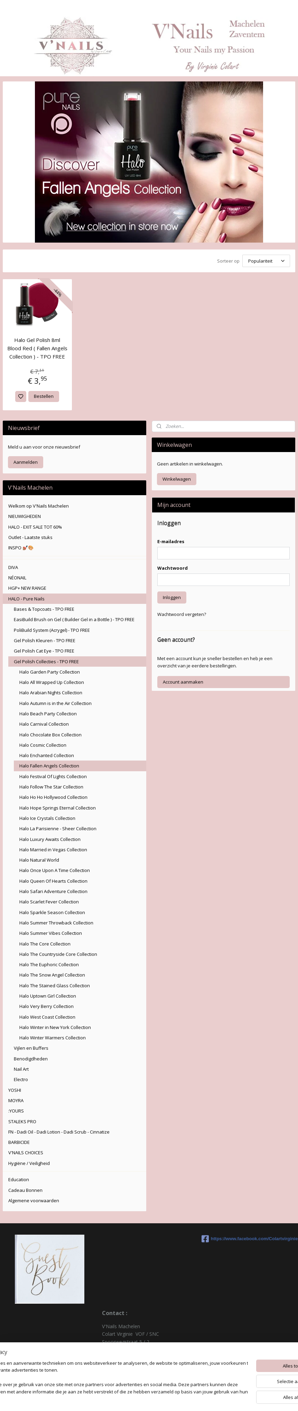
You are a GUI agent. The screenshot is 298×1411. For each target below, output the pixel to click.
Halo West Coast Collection (47, 1016)
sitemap (174, 1398)
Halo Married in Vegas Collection (53, 848)
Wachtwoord (172, 567)
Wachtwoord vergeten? (181, 613)
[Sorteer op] (266, 260)
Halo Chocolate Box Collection (50, 734)
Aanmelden (25, 461)
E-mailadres (170, 540)
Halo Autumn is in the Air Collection (55, 702)
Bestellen (44, 395)
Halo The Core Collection (45, 943)
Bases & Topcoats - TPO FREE (44, 608)
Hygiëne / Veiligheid (29, 1162)
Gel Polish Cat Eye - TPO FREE (44, 650)
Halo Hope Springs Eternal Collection (57, 807)
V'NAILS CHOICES (25, 1151)
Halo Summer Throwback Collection (56, 922)
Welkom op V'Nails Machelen (38, 505)
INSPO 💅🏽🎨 (21, 546)
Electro (21, 1078)
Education (18, 1178)
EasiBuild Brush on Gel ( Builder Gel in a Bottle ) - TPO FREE (74, 618)
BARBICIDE (19, 1141)
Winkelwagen (176, 478)
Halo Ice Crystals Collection (47, 817)
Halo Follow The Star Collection (51, 786)
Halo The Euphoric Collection (49, 963)
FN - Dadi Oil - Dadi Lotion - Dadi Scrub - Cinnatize (59, 1131)
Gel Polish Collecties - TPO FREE (46, 660)
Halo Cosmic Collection (42, 744)
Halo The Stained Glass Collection (54, 984)
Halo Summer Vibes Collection (50, 932)
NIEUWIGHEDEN (24, 515)
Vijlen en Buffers (31, 1047)
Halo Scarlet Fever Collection (49, 901)
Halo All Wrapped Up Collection (51, 681)
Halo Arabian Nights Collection (50, 691)
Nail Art (21, 1068)
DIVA (13, 566)
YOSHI (14, 1089)
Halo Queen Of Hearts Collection (53, 880)
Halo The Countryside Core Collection (58, 953)
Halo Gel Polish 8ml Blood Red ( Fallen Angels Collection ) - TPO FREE (37, 347)
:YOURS (16, 1110)
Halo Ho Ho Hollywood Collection (53, 796)
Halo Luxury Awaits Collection (50, 838)
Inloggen (172, 596)
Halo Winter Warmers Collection (52, 1036)
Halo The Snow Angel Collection (52, 974)
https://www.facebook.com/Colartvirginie (248, 1238)
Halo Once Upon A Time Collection (54, 869)
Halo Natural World (39, 859)
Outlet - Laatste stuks (30, 536)
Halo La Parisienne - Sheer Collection (57, 827)
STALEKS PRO (22, 1120)
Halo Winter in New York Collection (55, 1026)
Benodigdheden (31, 1058)
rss (189, 1398)
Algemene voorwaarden (33, 1199)
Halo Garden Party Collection (49, 671)
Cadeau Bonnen (25, 1189)
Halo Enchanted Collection (46, 754)
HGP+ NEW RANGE (27, 587)
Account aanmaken (183, 681)
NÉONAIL (17, 577)
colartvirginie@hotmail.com (132, 1371)
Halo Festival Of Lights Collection (53, 775)
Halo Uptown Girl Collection (47, 995)
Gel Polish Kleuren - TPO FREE (44, 639)
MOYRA (16, 1099)
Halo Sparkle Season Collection (52, 911)
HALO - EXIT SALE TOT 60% (35, 526)
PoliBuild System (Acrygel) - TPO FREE (52, 629)
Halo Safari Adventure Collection (53, 890)
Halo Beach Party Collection (48, 712)
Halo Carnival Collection (44, 723)
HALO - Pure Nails (26, 598)
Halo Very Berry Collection (46, 1005)
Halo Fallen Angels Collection (49, 765)
